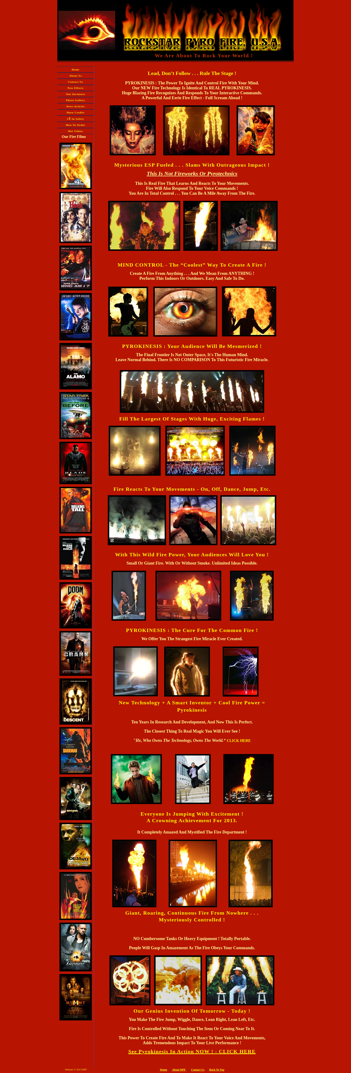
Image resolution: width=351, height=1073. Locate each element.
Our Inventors (75, 94)
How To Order (75, 125)
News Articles (75, 106)
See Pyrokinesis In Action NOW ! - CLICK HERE (192, 1051)
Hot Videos (75, 131)
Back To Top (216, 1069)
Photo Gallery (75, 100)
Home (75, 69)
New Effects (76, 88)
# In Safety (75, 118)
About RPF (179, 1069)
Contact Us (75, 81)
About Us (75, 75)
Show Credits (75, 112)
